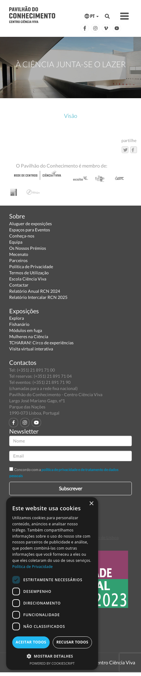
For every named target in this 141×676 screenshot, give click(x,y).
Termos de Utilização (29, 272)
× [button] (91, 503)
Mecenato (18, 254)
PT (92, 16)
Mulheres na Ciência (28, 336)
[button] (52, 655)
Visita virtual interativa (31, 348)
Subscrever (70, 488)
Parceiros (18, 260)
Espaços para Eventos (29, 229)
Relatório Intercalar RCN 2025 (38, 297)
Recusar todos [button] (72, 642)
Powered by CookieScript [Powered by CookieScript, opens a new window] (52, 663)
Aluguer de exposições (30, 223)
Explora (16, 318)
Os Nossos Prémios (27, 248)
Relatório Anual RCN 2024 (34, 291)
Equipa (15, 242)
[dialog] (52, 583)
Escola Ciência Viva (27, 278)
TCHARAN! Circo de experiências (41, 342)
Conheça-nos (21, 235)
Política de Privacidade (31, 266)
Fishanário (19, 324)
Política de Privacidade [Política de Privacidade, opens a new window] (32, 566)
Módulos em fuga (25, 330)
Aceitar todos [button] (31, 642)
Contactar (19, 285)
